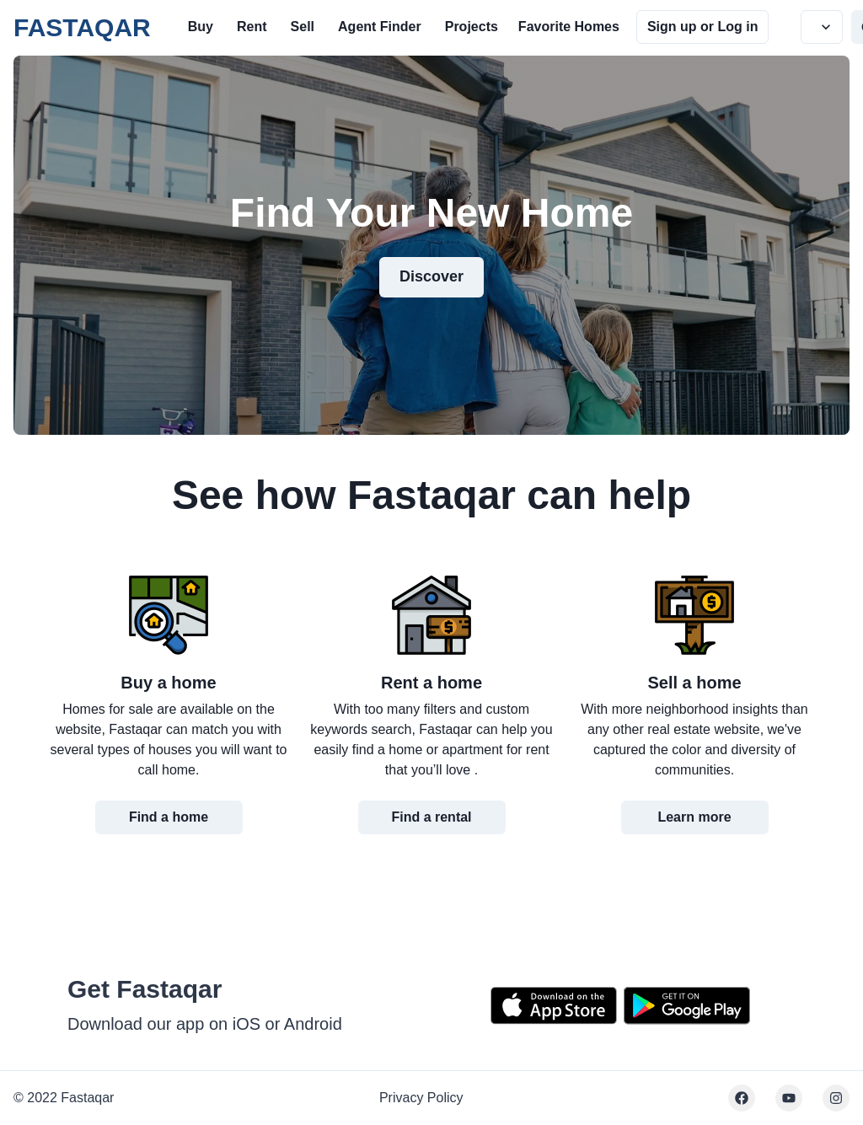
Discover (431, 276)
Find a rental (431, 817)
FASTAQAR (82, 27)
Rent (252, 26)
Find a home (168, 817)
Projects (471, 26)
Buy (200, 26)
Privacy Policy (421, 1097)
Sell (302, 26)
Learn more (694, 817)
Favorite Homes (568, 26)
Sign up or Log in (702, 26)
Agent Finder (379, 26)
